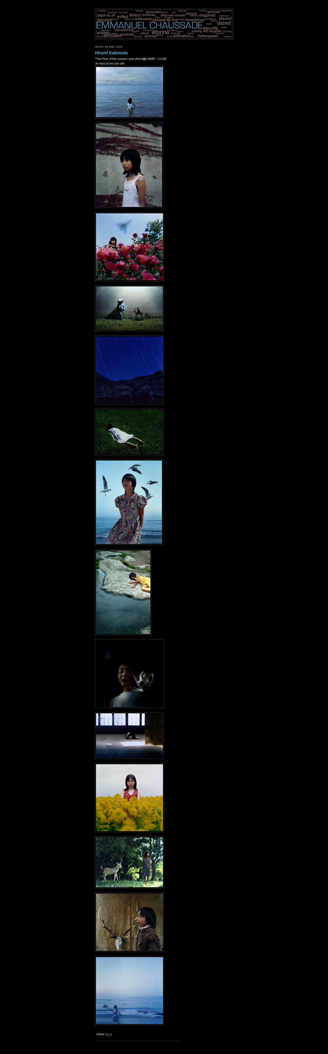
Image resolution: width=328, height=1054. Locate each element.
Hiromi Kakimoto (111, 53)
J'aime (100, 1034)
